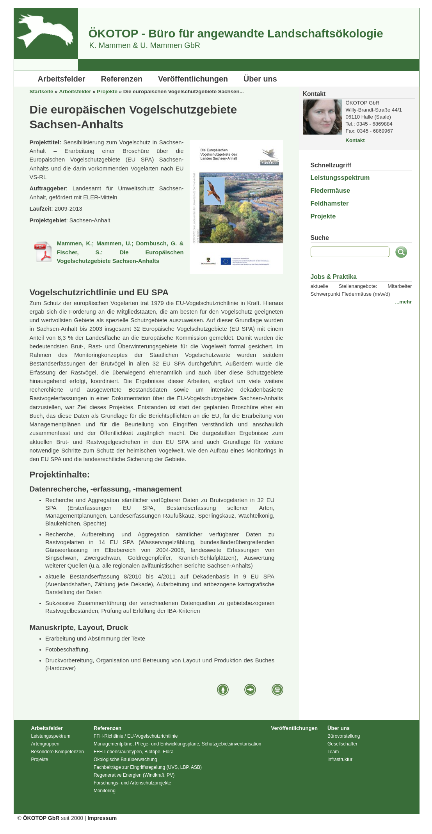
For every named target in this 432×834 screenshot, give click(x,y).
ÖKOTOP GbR (41, 818)
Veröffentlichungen (193, 79)
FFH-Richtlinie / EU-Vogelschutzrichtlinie (136, 736)
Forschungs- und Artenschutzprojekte (132, 783)
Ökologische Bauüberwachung (125, 759)
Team (333, 751)
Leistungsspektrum (340, 177)
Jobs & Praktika (334, 276)
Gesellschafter (342, 744)
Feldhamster (330, 203)
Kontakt (355, 140)
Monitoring (105, 790)
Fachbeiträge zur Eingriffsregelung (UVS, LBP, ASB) (148, 767)
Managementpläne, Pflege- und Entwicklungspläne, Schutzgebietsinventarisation (177, 744)
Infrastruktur (339, 759)
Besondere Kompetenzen (57, 751)
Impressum (102, 818)
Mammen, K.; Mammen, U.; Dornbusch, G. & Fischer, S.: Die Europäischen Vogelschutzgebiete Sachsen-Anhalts (120, 252)
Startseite (41, 91)
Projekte (107, 91)
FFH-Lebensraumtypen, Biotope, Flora (134, 751)
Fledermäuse (330, 190)
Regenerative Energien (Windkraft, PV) (134, 775)
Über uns (260, 79)
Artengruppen (45, 744)
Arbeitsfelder (61, 79)
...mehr (403, 302)
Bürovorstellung (343, 736)
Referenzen (121, 79)
